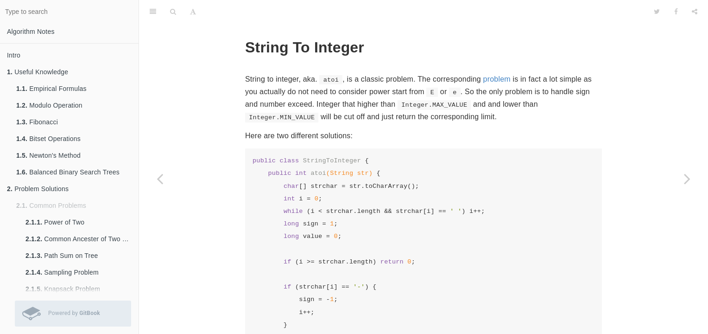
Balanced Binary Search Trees (68, 172)
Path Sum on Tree (61, 255)
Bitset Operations (48, 138)
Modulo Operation (49, 105)
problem (497, 79)
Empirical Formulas (51, 88)
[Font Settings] (193, 11)
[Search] (173, 11)
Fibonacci (37, 122)
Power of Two (54, 222)
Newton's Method (48, 155)
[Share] (694, 11)
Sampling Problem (62, 272)
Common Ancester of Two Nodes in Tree (82, 239)
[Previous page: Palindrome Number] (160, 178)
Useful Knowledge (37, 72)
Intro (13, 55)
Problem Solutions (38, 189)
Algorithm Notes (31, 31)
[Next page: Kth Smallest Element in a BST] (687, 178)
